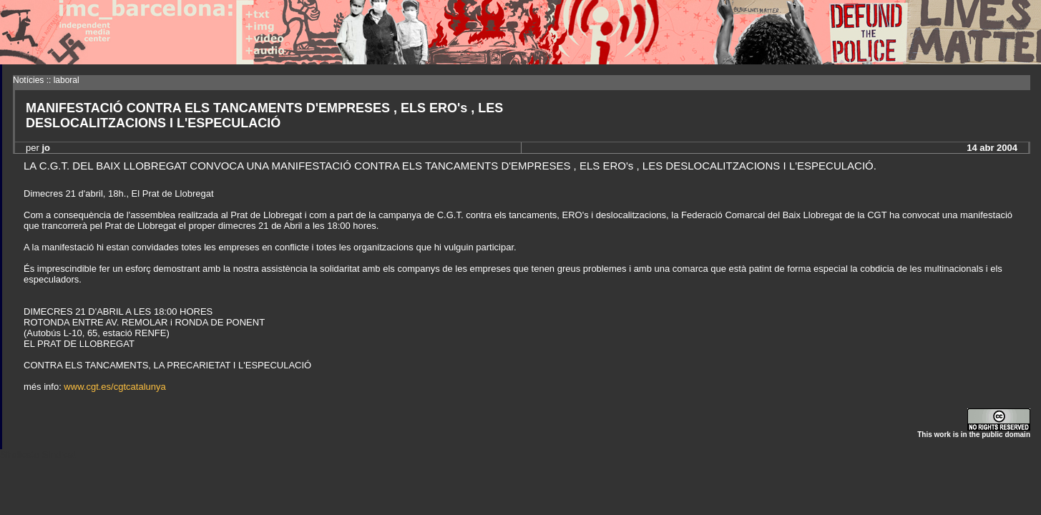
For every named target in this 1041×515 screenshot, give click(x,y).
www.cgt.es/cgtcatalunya (114, 386)
